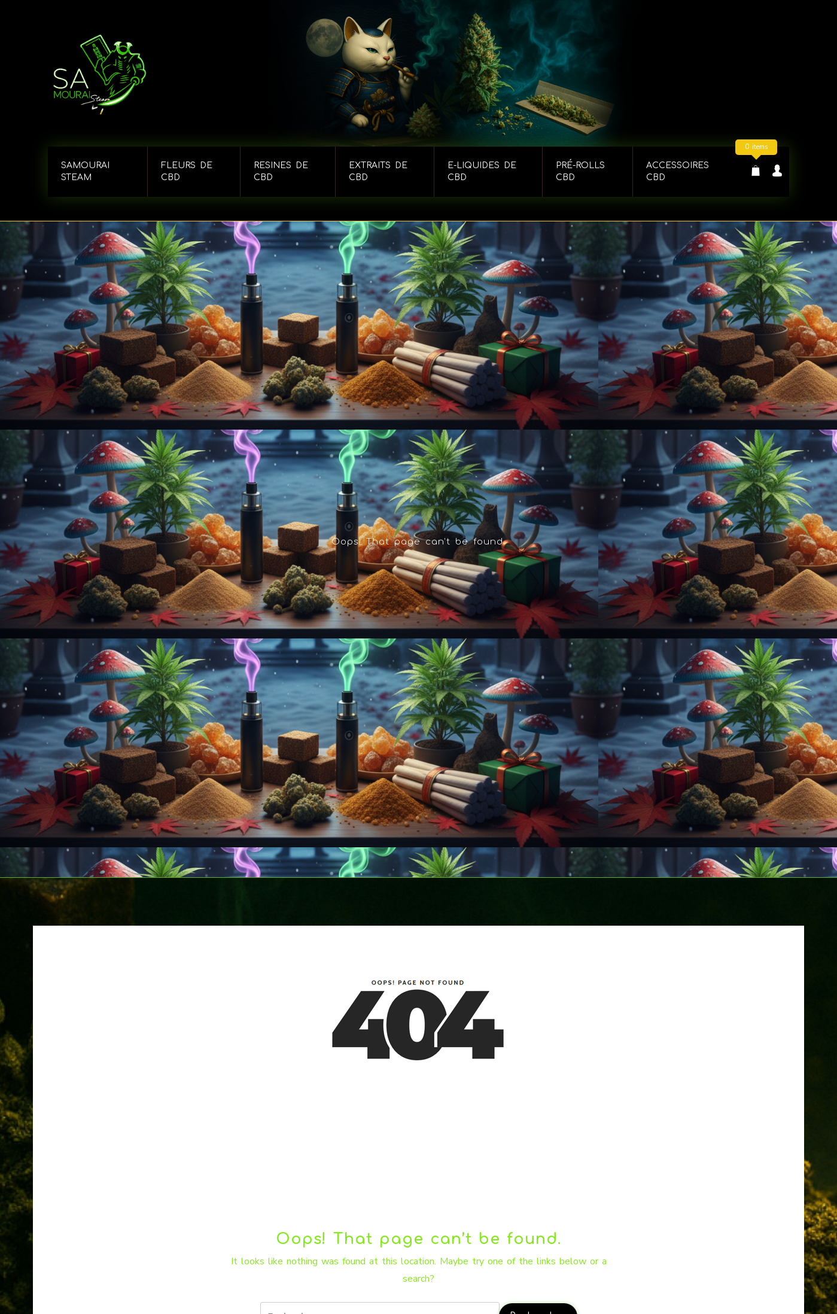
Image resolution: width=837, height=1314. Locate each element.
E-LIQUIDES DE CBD (482, 171)
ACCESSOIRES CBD (677, 171)
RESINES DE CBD (281, 171)
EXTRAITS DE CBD (378, 171)
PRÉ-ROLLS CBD (580, 171)
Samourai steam (85, 171)
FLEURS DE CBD (186, 171)
